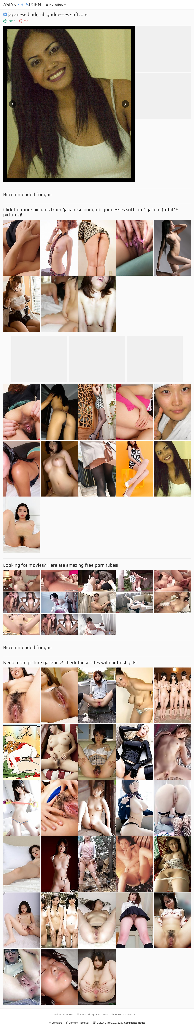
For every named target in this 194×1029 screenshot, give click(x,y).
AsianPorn (22, 4)
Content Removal (77, 1023)
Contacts (55, 1023)
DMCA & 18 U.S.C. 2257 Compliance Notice (119, 1023)
